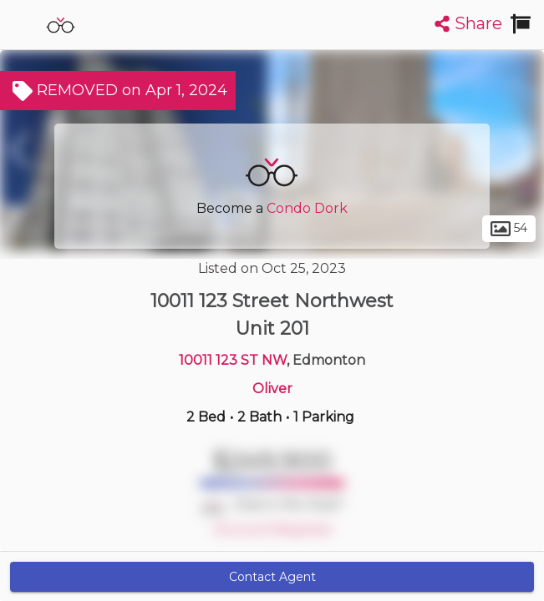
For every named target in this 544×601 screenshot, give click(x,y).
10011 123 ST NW (233, 360)
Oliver (272, 388)
